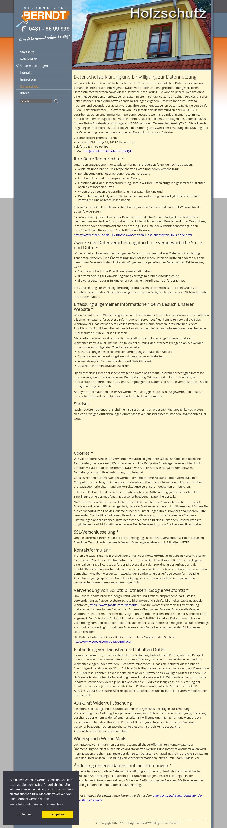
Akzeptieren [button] (57, 814)
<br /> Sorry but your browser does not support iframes (141, 433)
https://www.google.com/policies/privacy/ (102, 641)
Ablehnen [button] (25, 814)
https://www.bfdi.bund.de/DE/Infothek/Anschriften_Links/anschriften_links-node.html (133, 235)
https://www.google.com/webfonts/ (114, 605)
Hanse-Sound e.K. (172, 823)
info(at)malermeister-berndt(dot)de (108, 151)
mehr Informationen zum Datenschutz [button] (36, 804)
